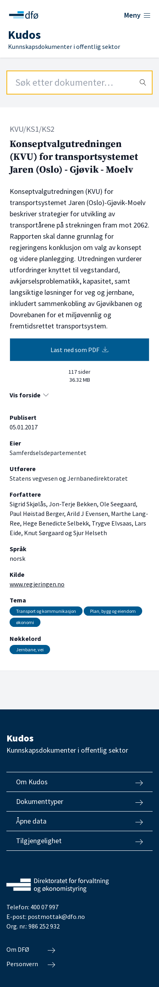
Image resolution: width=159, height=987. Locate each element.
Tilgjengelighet (79, 841)
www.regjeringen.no (37, 584)
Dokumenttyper (79, 801)
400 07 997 (44, 907)
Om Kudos (79, 782)
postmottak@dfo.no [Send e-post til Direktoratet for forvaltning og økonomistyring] (56, 916)
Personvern (30, 964)
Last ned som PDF (79, 350)
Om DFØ (30, 949)
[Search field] (79, 82)
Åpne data (79, 821)
